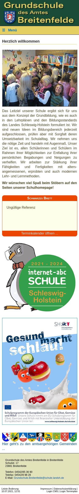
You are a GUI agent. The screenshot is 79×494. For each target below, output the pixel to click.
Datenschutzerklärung (65, 488)
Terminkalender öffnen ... (39, 233)
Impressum (46, 488)
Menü (9, 30)
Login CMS (52, 491)
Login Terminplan (69, 491)
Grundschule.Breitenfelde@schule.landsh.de (39, 477)
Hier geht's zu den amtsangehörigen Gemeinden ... (39, 444)
